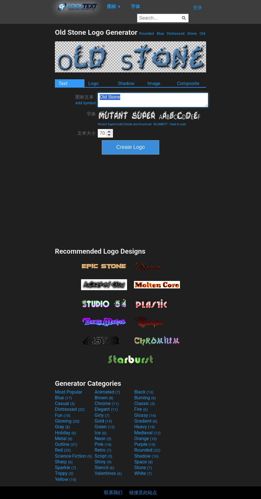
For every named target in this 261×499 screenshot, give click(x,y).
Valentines (108, 473)
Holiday (65, 433)
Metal (63, 438)
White (143, 473)
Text (63, 83)
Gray (62, 426)
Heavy (144, 426)
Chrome (107, 403)
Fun (62, 415)
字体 (91, 114)
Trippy (64, 473)
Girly (102, 415)
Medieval (147, 433)
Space (143, 462)
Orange (145, 438)
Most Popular (68, 392)
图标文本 (85, 99)
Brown (104, 397)
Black (143, 392)
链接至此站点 (143, 492)
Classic (144, 403)
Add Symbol (85, 103)
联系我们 (113, 492)
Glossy (145, 415)
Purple (144, 444)
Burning (145, 397)
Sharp (64, 462)
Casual (65, 403)
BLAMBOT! (161, 124)
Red (63, 450)
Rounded (146, 33)
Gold (103, 421)
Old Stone (153, 100)
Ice (100, 433)
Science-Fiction (73, 456)
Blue (160, 33)
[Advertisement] (27, 114)
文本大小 (86, 133)
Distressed (175, 33)
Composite (188, 83)
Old (202, 33)
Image (153, 83)
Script (103, 456)
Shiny (103, 462)
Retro (103, 450)
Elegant (106, 409)
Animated (107, 392)
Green (105, 426)
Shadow (126, 83)
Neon (103, 438)
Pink (103, 444)
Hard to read (178, 124)
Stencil (104, 467)
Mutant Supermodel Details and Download (124, 124)
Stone (192, 33)
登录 (197, 7)
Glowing (67, 421)
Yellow (65, 479)
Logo (93, 83)
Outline (66, 444)
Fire (141, 409)
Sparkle (65, 467)
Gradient (145, 421)
